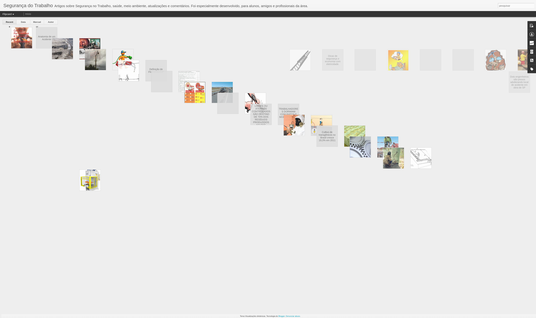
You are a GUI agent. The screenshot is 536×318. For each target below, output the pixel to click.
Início (28, 14)
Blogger (281, 316)
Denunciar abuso (293, 316)
